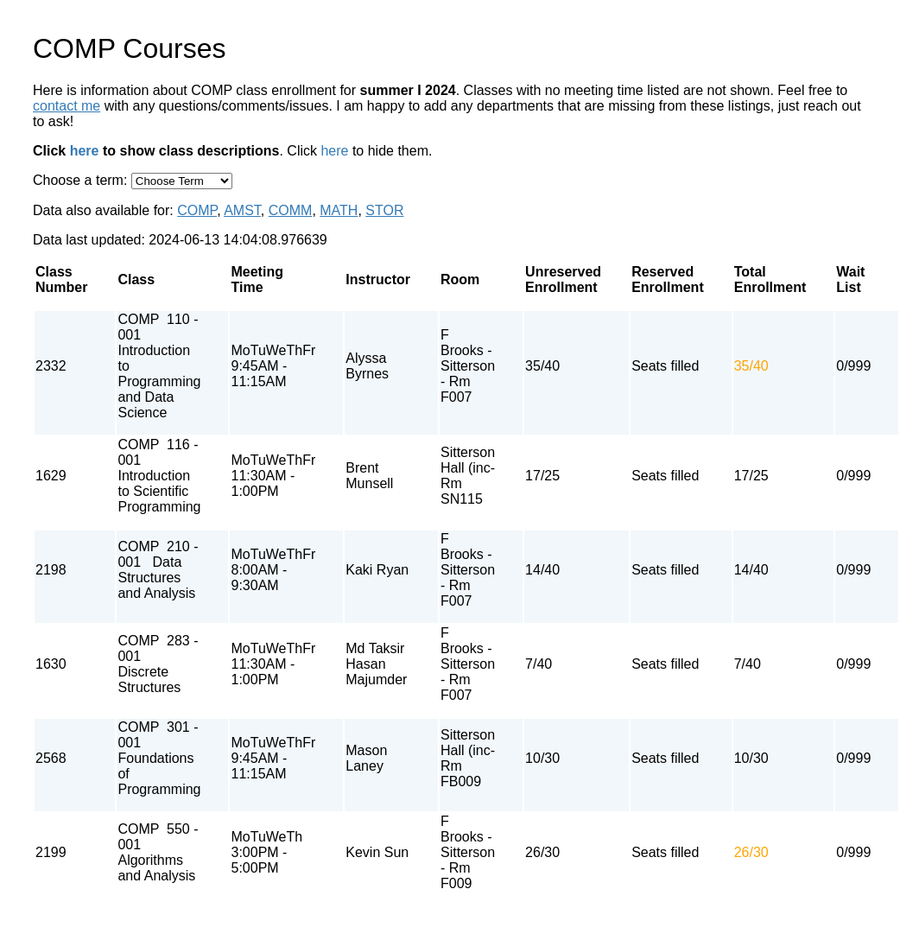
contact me (66, 105)
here (84, 150)
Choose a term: (82, 180)
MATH (339, 210)
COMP (197, 210)
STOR (384, 210)
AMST (242, 210)
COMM (291, 210)
